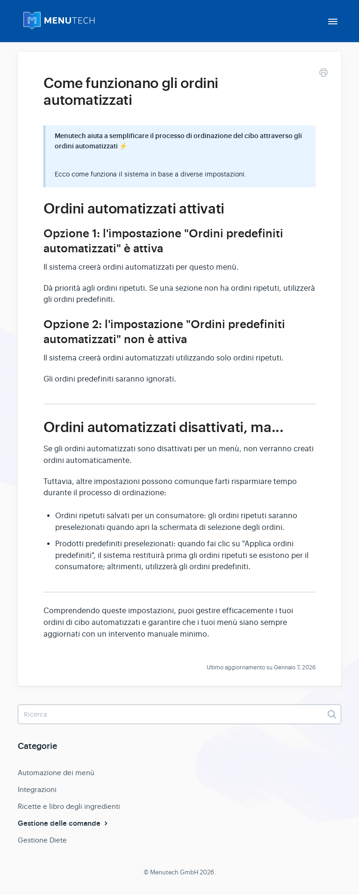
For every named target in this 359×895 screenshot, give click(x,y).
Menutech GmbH (174, 872)
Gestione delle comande (64, 823)
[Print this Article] (323, 74)
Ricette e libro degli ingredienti (69, 806)
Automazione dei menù (56, 772)
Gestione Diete (42, 840)
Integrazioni (37, 789)
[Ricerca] (179, 714)
